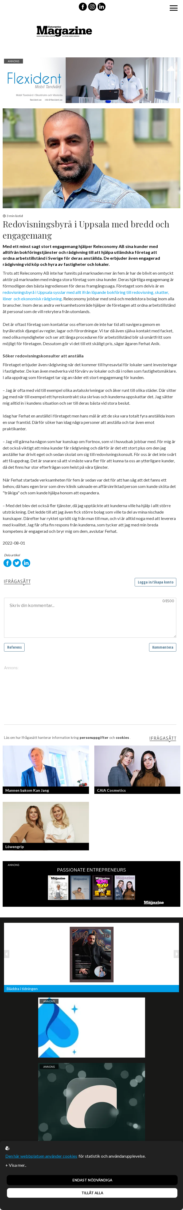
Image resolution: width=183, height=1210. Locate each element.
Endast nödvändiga (92, 1180)
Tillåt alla (92, 1193)
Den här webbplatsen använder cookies (41, 1155)
